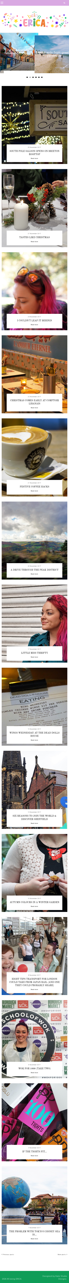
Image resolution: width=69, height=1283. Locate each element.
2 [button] (30, 78)
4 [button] (36, 78)
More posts (62, 1254)
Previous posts (8, 1254)
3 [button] (33, 78)
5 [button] (39, 78)
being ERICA (15, 1279)
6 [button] (42, 78)
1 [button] (27, 78)
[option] (19, 52)
